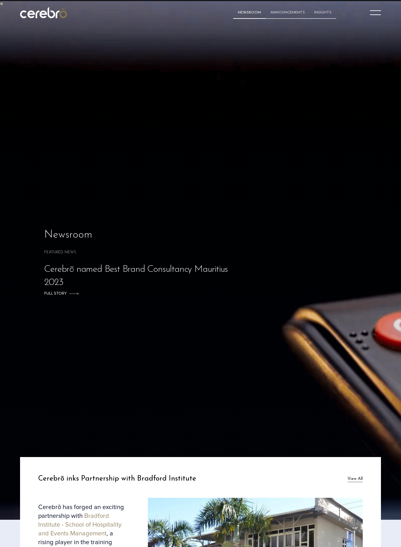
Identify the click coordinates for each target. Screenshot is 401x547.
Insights (322, 12)
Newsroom (249, 12)
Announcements (287, 12)
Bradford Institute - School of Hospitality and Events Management (80, 525)
